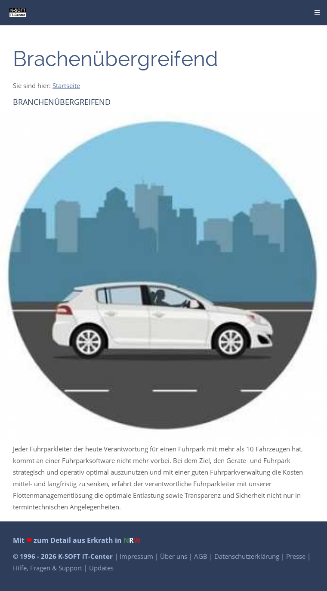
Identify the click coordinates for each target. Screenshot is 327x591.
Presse (296, 556)
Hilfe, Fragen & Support (48, 568)
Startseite (66, 85)
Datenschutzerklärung (247, 556)
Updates (101, 568)
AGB (201, 556)
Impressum (137, 556)
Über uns (174, 556)
